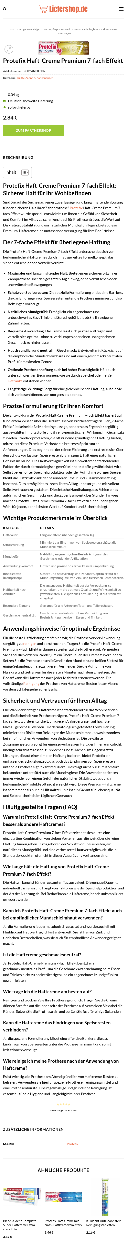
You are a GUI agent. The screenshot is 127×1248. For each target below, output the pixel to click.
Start (12, 29)
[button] (4, 9)
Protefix (76, 208)
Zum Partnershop (33, 130)
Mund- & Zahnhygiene (86, 29)
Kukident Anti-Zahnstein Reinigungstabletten (103, 1223)
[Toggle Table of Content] (23, 172)
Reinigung (31, 683)
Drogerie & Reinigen (29, 29)
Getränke (15, 381)
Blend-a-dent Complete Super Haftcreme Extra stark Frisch (19, 1225)
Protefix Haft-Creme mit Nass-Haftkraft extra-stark (63, 1223)
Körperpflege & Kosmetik (57, 29)
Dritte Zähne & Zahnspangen (35, 78)
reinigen (29, 643)
